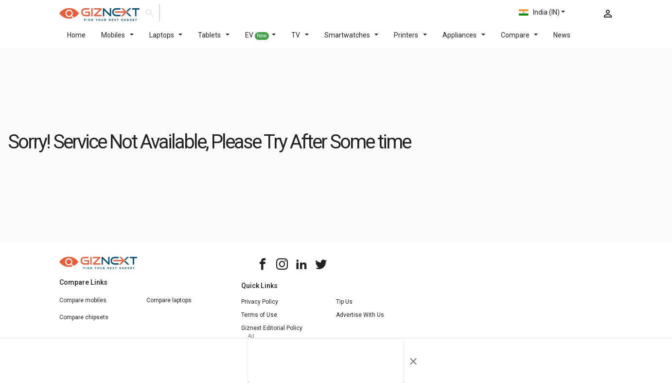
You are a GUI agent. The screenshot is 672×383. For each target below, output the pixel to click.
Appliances (463, 41)
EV (260, 41)
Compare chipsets (83, 323)
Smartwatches (351, 41)
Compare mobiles (82, 306)
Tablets (214, 41)
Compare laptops (169, 306)
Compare (519, 41)
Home (76, 41)
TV (300, 41)
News (561, 41)
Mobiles (117, 41)
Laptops (166, 41)
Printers (410, 41)
